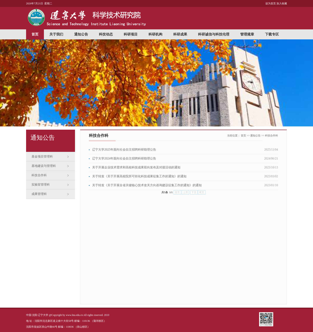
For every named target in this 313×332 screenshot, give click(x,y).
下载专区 (272, 34)
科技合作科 (39, 175)
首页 (35, 34)
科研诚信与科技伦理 (213, 34)
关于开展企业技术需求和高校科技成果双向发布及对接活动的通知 (136, 167)
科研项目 (131, 34)
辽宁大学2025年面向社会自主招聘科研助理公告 (124, 149)
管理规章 (247, 34)
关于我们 (56, 34)
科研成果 (180, 34)
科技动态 (106, 34)
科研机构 (155, 34)
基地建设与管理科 (44, 166)
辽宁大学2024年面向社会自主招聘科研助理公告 (124, 158)
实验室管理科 (41, 184)
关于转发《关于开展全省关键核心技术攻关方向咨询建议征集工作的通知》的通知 (147, 185)
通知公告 (81, 34)
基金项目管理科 (42, 156)
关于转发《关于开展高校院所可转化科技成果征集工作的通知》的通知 (139, 176)
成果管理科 (39, 194)
